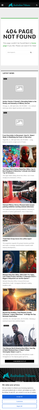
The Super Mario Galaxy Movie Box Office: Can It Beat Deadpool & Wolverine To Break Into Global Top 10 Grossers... (19, 171)
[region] (19, 396)
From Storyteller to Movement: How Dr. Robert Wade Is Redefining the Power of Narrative (18, 136)
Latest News (8, 73)
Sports (5, 182)
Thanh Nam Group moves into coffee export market (17, 240)
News (5, 78)
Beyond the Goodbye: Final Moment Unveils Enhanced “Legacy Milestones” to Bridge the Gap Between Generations (19, 314)
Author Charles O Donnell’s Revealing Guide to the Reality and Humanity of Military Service (19, 102)
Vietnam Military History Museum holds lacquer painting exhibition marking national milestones (18, 206)
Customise (19, 401)
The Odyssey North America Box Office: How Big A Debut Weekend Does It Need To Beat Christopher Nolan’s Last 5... (19, 350)
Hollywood (6, 146)
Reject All (19, 406)
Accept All (19, 396)
